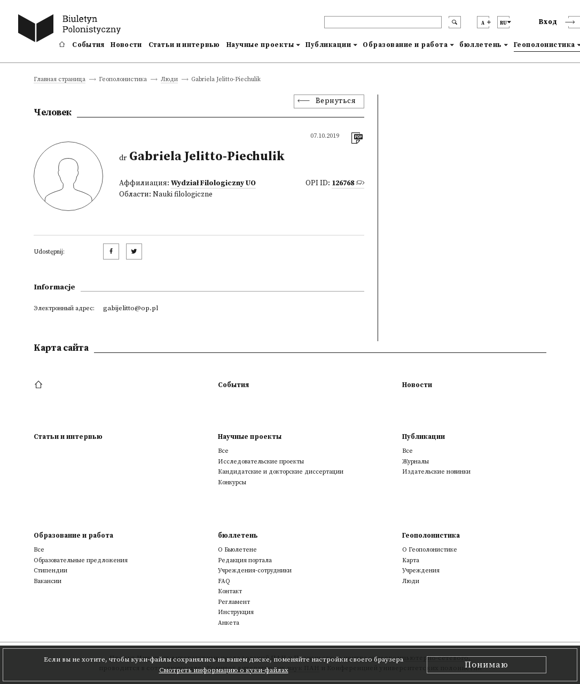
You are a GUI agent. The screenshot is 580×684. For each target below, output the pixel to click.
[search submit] (455, 22)
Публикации (328, 45)
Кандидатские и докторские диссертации (280, 472)
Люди (169, 79)
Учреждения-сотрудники (255, 571)
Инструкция (236, 612)
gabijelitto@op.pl (130, 308)
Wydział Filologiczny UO (213, 183)
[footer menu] (40, 385)
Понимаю (486, 664)
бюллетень (480, 45)
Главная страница (59, 79)
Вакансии (47, 581)
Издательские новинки (436, 472)
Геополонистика (431, 535)
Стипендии (50, 571)
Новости (126, 45)
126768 (343, 183)
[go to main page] (71, 30)
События (88, 45)
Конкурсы (232, 482)
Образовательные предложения (81, 560)
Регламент (234, 602)
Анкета (228, 623)
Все (223, 451)
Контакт (230, 591)
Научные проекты (260, 45)
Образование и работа (405, 45)
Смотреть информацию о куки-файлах (223, 670)
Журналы (415, 462)
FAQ (224, 581)
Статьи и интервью (184, 45)
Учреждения (421, 571)
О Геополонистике (429, 550)
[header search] (383, 22)
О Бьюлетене (237, 550)
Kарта (410, 560)
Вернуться (336, 101)
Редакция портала (245, 560)
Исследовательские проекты (261, 462)
